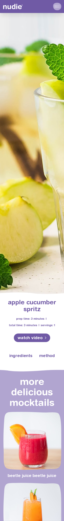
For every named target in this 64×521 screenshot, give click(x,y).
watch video (30, 337)
